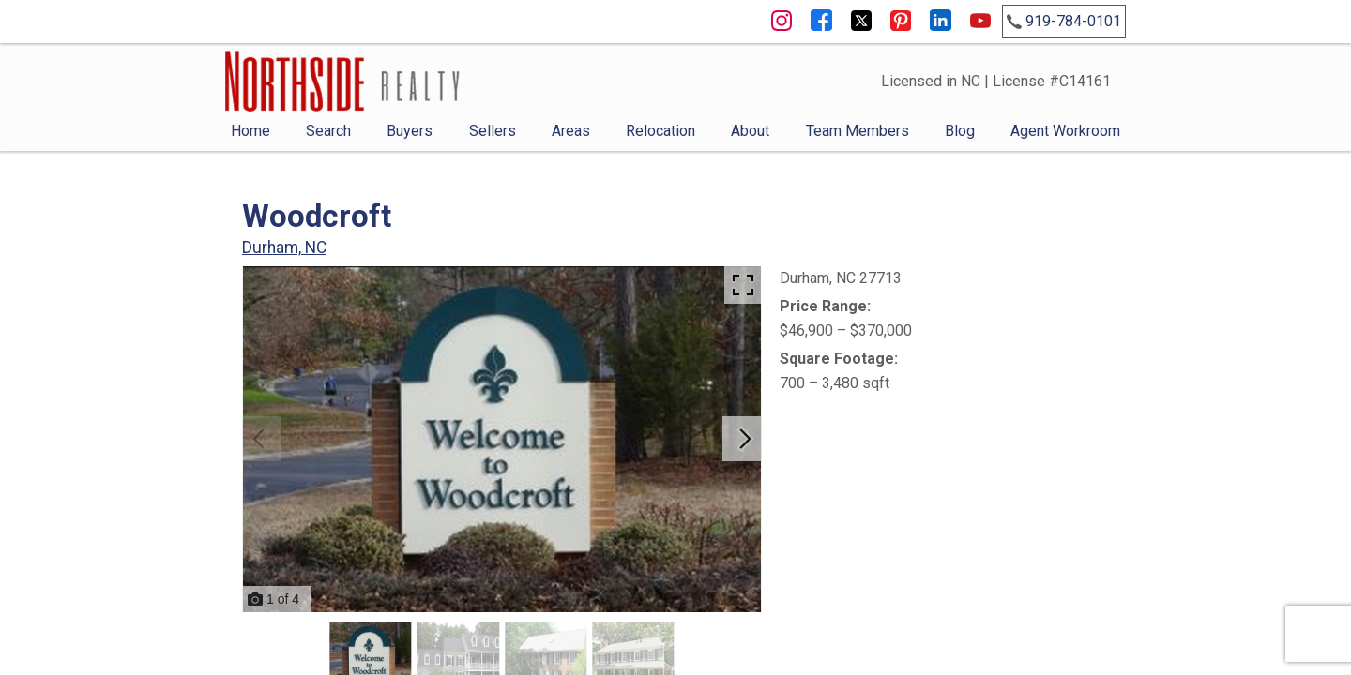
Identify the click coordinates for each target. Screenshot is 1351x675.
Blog (960, 131)
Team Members (857, 131)
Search (328, 131)
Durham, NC (284, 247)
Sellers (492, 131)
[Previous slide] (258, 438)
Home (250, 131)
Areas (571, 131)
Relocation (660, 131)
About (750, 131)
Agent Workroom (1065, 131)
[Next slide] (744, 438)
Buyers (410, 131)
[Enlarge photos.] (743, 285)
